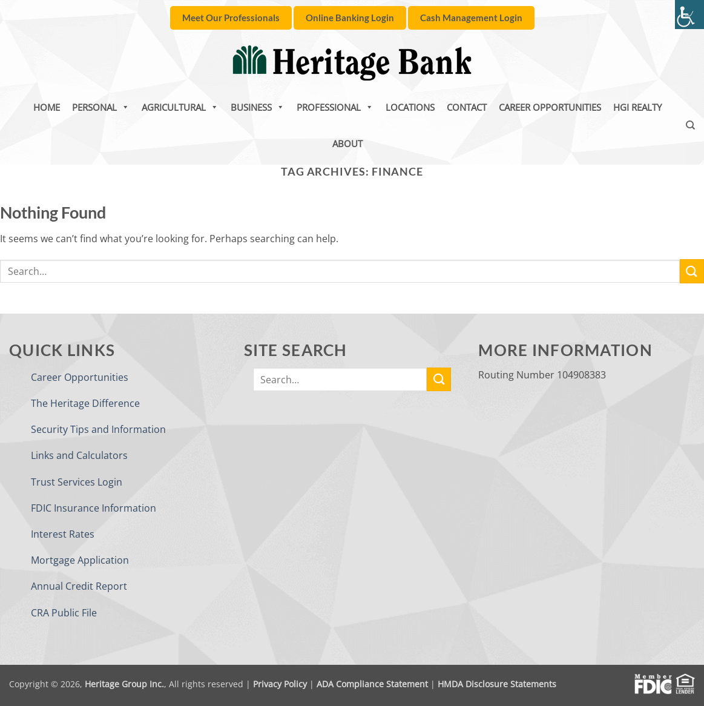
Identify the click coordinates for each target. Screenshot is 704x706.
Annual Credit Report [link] (79, 586)
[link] (689, 14)
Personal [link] (101, 107)
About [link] (347, 143)
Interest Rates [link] (62, 534)
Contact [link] (467, 107)
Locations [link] (410, 107)
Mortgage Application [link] (80, 560)
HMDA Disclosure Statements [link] (497, 684)
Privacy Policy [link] (280, 684)
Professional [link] (335, 107)
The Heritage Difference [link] (85, 403)
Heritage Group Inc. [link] (124, 684)
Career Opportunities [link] (550, 107)
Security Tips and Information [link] (98, 429)
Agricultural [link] (180, 107)
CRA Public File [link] (64, 612)
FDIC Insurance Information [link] (93, 508)
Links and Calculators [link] (79, 455)
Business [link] (258, 107)
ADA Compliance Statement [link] (372, 684)
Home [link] (46, 107)
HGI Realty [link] (637, 107)
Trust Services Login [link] (76, 482)
